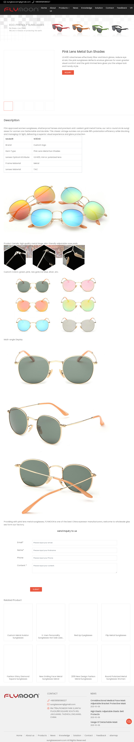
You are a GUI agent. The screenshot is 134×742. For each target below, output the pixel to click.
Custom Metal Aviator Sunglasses (18, 636)
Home (44, 7)
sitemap (114, 735)
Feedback (122, 7)
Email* (20, 542)
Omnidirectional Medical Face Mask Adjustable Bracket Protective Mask (108, 702)
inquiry (68, 72)
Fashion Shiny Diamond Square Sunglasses (18, 677)
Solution (99, 7)
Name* (20, 550)
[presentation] (36, 580)
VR (131, 7)
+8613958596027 (42, 2)
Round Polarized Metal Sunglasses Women (116, 677)
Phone (20, 557)
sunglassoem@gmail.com (19, 2)
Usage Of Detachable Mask (104, 722)
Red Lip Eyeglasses (83, 635)
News (75, 7)
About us (53, 9)
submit (36, 589)
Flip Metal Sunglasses (116, 635)
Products (63, 7)
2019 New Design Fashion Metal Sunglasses (83, 677)
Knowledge (86, 7)
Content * (22, 565)
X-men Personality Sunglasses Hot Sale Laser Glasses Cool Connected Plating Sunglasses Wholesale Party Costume (51, 636)
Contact (110, 7)
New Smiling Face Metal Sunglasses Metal (50, 677)
